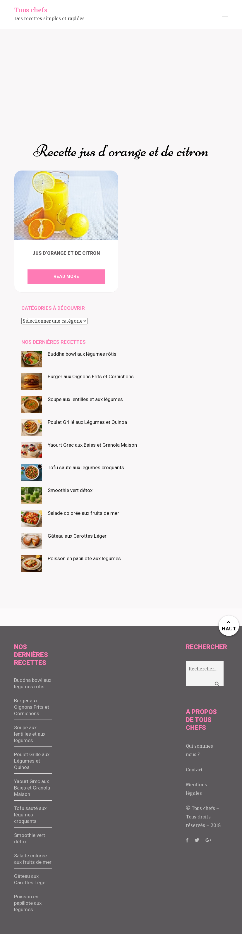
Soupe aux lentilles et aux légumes (85, 399)
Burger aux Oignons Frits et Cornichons (91, 376)
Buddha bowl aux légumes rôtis (82, 354)
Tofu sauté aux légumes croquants (86, 467)
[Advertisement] (121, 72)
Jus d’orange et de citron (66, 253)
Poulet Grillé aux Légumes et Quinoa (87, 422)
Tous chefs (30, 10)
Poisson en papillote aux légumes (84, 558)
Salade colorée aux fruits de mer (83, 513)
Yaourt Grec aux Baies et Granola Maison (92, 445)
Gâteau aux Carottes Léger (77, 536)
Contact (194, 770)
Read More (66, 276)
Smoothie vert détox (70, 490)
